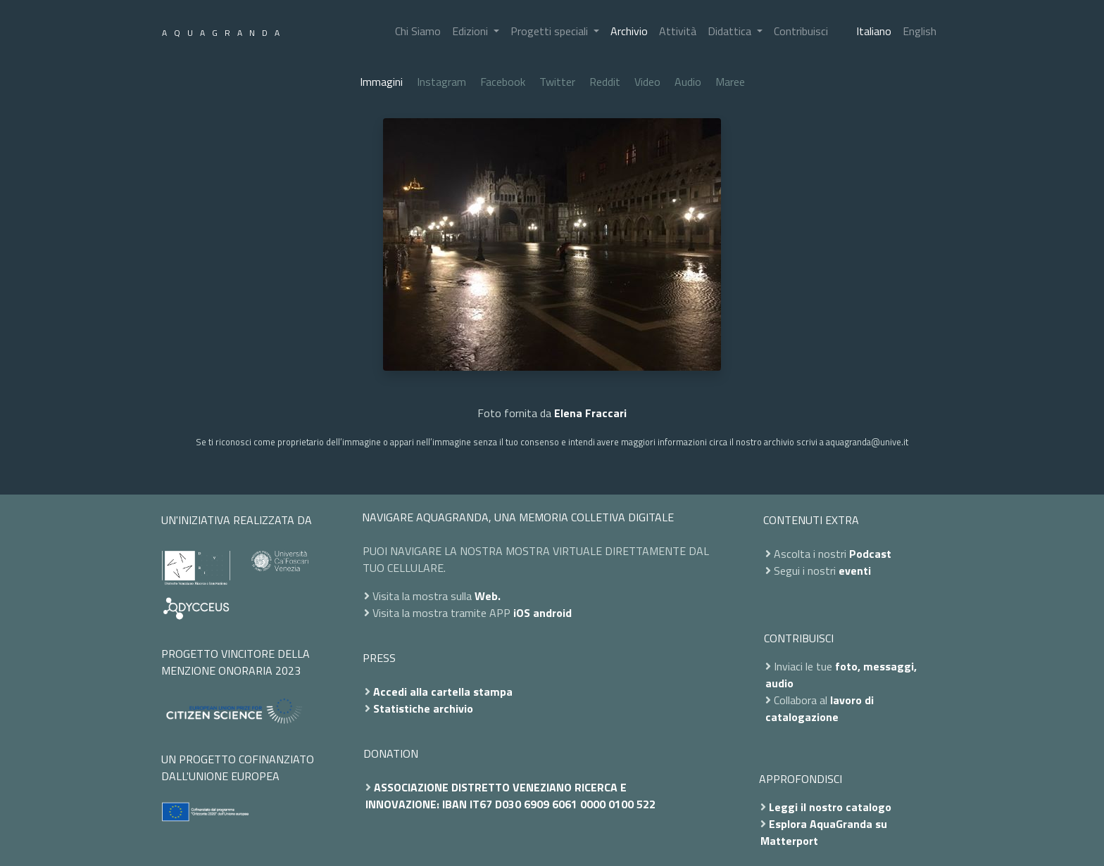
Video (647, 81)
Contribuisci (801, 31)
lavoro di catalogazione (819, 708)
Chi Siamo (418, 31)
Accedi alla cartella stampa (443, 691)
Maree (730, 81)
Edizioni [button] (471, 31)
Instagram (441, 81)
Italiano (873, 31)
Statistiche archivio (423, 708)
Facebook (502, 81)
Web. (488, 595)
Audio (688, 81)
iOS (521, 612)
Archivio (629, 31)
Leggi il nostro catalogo (830, 806)
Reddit (604, 81)
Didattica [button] (731, 31)
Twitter (557, 81)
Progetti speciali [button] (550, 31)
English (919, 31)
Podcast (870, 553)
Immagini (381, 81)
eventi (855, 570)
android (552, 612)
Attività (677, 31)
